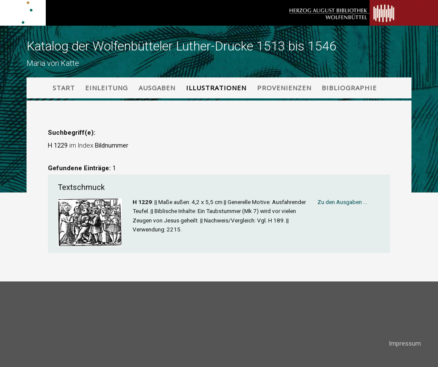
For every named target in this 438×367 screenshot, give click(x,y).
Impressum (405, 343)
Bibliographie (349, 87)
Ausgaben (157, 87)
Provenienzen (284, 87)
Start (64, 87)
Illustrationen (216, 87)
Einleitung (106, 87)
